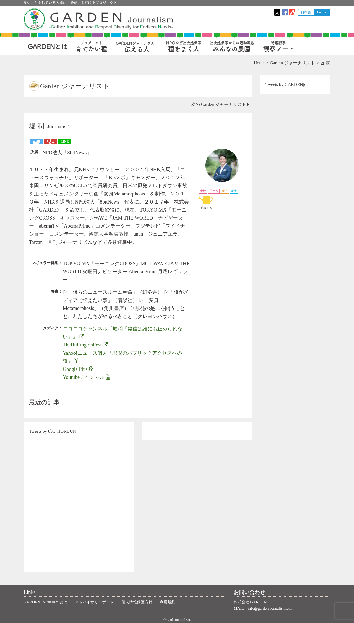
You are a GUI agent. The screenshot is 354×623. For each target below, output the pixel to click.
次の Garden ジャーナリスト (220, 104)
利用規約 (167, 602)
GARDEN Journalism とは (45, 602)
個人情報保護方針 (136, 602)
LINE (65, 142)
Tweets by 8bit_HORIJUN (52, 431)
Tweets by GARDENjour (288, 84)
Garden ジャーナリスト (292, 63)
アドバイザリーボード (94, 602)
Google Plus (78, 369)
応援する (206, 201)
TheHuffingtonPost (85, 345)
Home (259, 63)
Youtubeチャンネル (86, 377)
